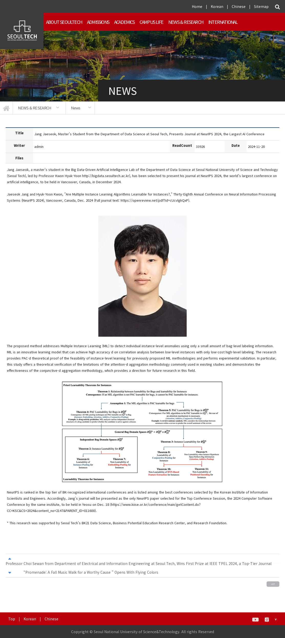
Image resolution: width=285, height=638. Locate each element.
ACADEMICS (124, 21)
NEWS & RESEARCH (185, 21)
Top (11, 618)
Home (197, 6)
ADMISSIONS (98, 21)
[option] (39, 107)
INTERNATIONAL (223, 21)
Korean (217, 6)
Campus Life (151, 21)
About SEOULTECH (64, 21)
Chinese (239, 6)
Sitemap (261, 6)
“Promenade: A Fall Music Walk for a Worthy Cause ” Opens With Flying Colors (91, 572)
